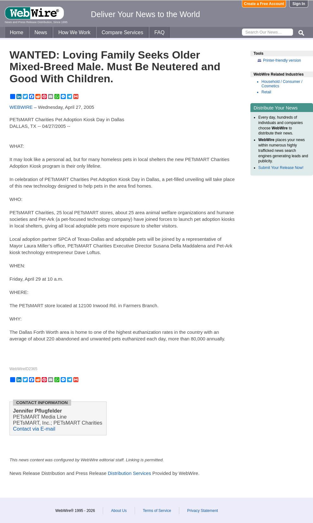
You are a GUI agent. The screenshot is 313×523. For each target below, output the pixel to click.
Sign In (298, 4)
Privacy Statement (202, 510)
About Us (118, 510)
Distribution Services (129, 473)
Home (16, 32)
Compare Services (122, 32)
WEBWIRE (21, 107)
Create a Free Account (264, 4)
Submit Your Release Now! (281, 167)
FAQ (159, 32)
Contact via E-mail (34, 429)
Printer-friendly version (282, 60)
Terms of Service (157, 510)
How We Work (74, 32)
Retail (266, 92)
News (40, 32)
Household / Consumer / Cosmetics (281, 83)
